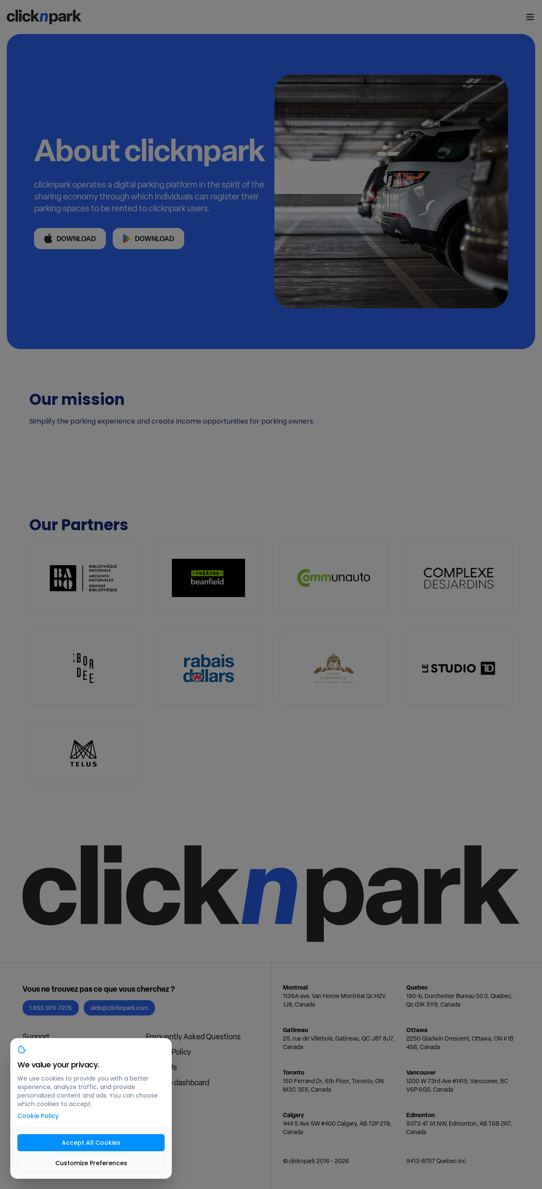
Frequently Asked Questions (193, 1036)
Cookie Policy (38, 1116)
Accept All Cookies (91, 1142)
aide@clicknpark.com (119, 1008)
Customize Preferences (91, 1163)
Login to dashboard (177, 1082)
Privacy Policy (168, 1052)
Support (36, 1036)
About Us (161, 1067)
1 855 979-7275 (50, 1008)
